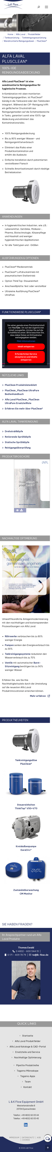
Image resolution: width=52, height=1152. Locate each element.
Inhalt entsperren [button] (26, 346)
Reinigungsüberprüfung (18, 447)
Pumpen (9, 645)
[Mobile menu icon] (46, 7)
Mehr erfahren (38, 696)
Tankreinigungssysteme (18, 654)
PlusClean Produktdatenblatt (21, 385)
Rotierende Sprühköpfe (18, 436)
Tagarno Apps (27, 1076)
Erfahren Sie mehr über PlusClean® (24, 408)
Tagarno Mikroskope (27, 1070)
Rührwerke (11, 636)
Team (28, 1081)
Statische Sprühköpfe (17, 442)
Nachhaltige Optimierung (27, 1057)
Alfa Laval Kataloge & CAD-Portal (28, 1046)
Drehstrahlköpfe (14, 431)
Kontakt (27, 1087)
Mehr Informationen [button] (26, 341)
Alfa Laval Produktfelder (27, 1041)
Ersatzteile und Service (27, 1052)
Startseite (27, 1035)
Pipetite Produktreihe (27, 1065)
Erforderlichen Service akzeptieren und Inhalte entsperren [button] (26, 357)
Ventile (9, 662)
